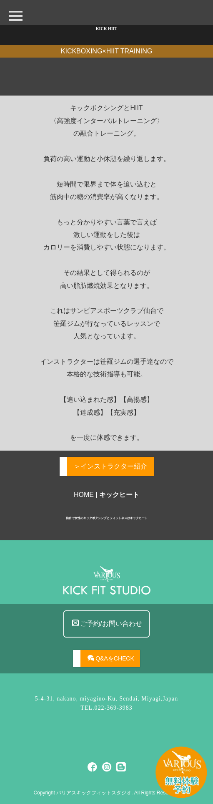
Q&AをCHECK (111, 673)
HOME (84, 494)
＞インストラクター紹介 (110, 466)
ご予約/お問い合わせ (107, 644)
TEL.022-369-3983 (106, 708)
